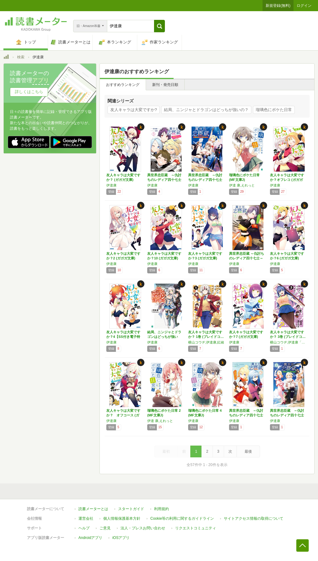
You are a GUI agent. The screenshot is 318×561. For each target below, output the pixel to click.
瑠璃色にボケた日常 (274, 109)
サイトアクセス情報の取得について (253, 518)
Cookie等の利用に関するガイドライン (182, 518)
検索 (20, 57)
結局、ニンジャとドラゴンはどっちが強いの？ (206, 109)
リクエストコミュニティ (195, 528)
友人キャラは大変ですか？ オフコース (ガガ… (123, 415)
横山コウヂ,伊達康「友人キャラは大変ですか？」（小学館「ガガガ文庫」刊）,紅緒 (289, 342)
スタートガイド (131, 509)
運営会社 (85, 518)
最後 (248, 451)
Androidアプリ (90, 538)
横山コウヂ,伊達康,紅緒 (206, 342)
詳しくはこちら (29, 91)
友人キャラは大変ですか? (133, 109)
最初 (166, 451)
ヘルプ (84, 528)
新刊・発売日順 (165, 85)
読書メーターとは (93, 509)
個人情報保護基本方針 (121, 518)
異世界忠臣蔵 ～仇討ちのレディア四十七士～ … (164, 179)
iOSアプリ (121, 538)
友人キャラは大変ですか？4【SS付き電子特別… (123, 336)
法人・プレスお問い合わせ (143, 528)
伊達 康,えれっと (242, 185)
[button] (159, 26)
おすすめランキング (122, 85)
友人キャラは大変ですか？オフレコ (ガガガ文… (287, 179)
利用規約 (161, 509)
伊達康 (111, 185)
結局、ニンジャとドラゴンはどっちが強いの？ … (164, 336)
